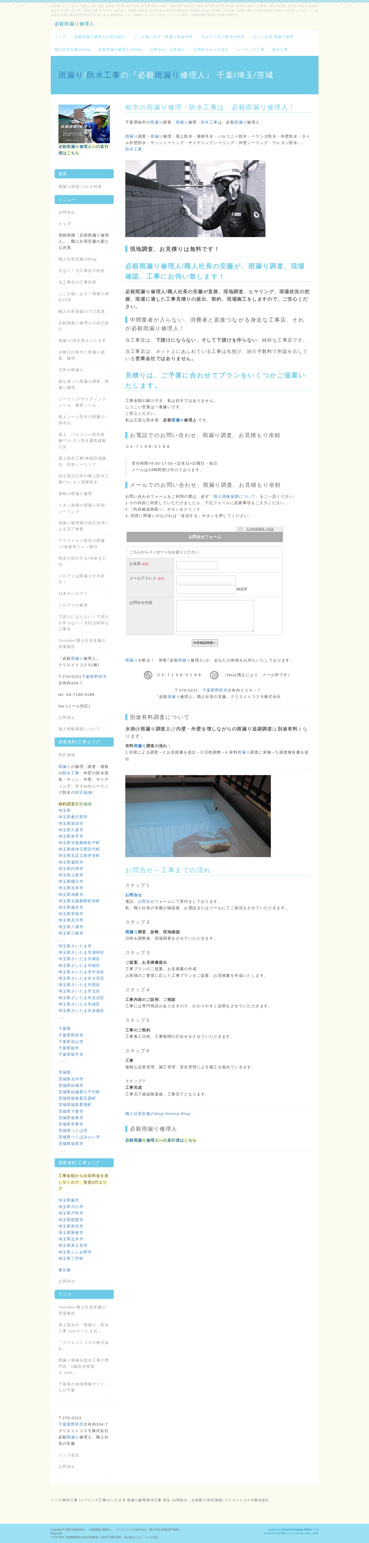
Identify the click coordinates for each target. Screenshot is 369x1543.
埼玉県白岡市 (71, 868)
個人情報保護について (234, 496)
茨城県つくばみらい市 (79, 1137)
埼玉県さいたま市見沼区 (81, 998)
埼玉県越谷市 (71, 907)
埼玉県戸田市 (71, 1213)
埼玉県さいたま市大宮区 (81, 978)
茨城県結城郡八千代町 (79, 1092)
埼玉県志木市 (71, 1239)
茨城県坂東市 (71, 1117)
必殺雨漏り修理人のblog (120, 49)
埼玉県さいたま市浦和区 (81, 952)
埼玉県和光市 (71, 1226)
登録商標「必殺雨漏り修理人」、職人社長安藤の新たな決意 (83, 241)
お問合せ (139, 870)
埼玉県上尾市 (71, 875)
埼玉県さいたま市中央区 (81, 972)
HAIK (315, 1533)
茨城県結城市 (71, 1085)
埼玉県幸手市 (71, 836)
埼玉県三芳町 (71, 1258)
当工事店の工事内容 (77, 282)
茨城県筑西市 (71, 1143)
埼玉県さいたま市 (89, 340)
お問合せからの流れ (211, 49)
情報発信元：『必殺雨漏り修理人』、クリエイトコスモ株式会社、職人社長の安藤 (120, 1529)
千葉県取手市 (71, 1054)
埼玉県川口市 (71, 1206)
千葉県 (64, 1028)
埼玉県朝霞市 (71, 1219)
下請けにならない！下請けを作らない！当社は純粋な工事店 (83, 622)
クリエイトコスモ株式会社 (247, 1500)
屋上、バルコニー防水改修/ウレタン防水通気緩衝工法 (82, 440)
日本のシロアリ (73, 593)
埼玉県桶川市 (71, 881)
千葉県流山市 (71, 1041)
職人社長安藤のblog (72, 49)
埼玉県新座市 (71, 1232)
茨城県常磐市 (71, 1124)
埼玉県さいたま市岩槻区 (81, 1010)
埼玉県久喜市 (71, 830)
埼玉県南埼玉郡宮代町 (79, 849)
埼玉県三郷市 (71, 933)
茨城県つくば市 (73, 1130)
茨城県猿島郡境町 (75, 1104)
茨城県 (64, 1072)
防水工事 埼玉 (158, 1500)
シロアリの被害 (73, 605)
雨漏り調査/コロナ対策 (80, 186)
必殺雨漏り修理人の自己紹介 (100, 37)
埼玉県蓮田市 (71, 862)
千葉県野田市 (215, 690)
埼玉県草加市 (71, 913)
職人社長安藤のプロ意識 (81, 311)
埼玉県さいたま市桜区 (79, 965)
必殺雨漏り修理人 (74, 23)
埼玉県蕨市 (68, 1200)
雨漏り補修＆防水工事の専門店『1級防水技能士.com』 (83, 1366)
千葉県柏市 (68, 1048)
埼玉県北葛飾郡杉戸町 (79, 842)
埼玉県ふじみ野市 (75, 1252)
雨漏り (71, 75)
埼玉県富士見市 (73, 1245)
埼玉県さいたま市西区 (79, 984)
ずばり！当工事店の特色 (223, 37)
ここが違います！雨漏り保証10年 (163, 37)
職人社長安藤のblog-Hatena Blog (157, 1113)
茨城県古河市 (71, 1079)
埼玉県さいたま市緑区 (79, 1004)
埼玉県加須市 (71, 823)
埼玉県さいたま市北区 (79, 991)
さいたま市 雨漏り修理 (273, 37)
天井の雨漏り (71, 370)
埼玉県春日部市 (73, 817)
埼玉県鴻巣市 (71, 894)
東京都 (64, 1270)
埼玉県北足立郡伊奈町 (79, 855)
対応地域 (66, 755)
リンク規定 (69, 1455)
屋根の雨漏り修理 (75, 493)
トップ (60, 37)
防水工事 (280, 49)
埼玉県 (64, 810)
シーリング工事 (250, 49)
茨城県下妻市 (71, 1111)
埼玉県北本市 (71, 888)
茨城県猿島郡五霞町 (77, 1098)
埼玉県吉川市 (71, 920)
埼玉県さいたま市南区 (79, 959)
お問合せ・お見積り (168, 49)
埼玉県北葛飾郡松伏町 (79, 901)
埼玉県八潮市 (71, 927)
